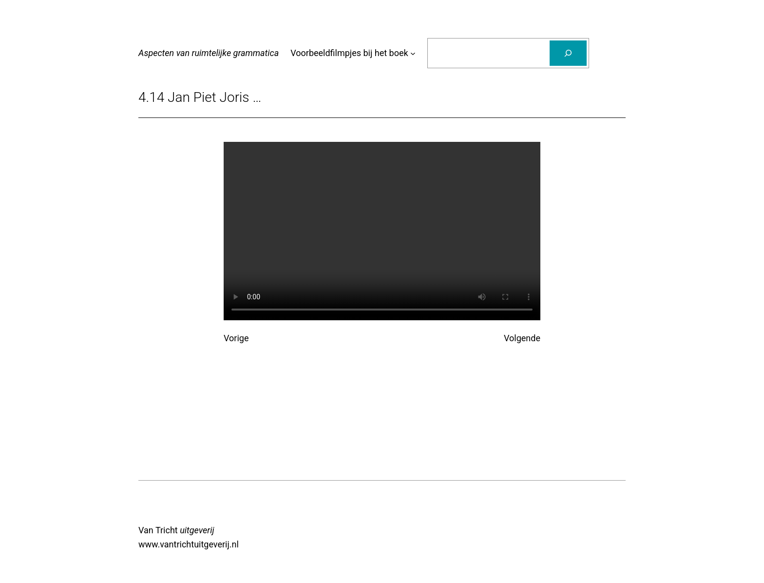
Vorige (236, 338)
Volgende (522, 338)
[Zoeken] (568, 53)
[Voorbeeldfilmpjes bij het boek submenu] (413, 53)
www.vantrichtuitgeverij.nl (188, 544)
